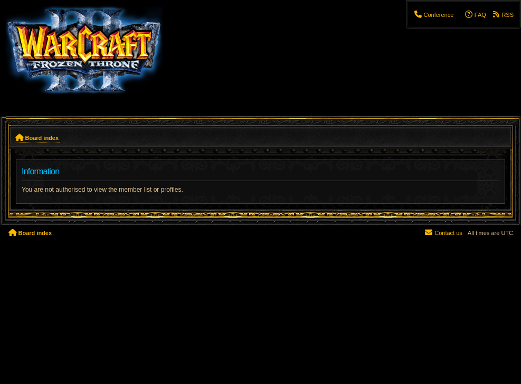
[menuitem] (433, 14)
